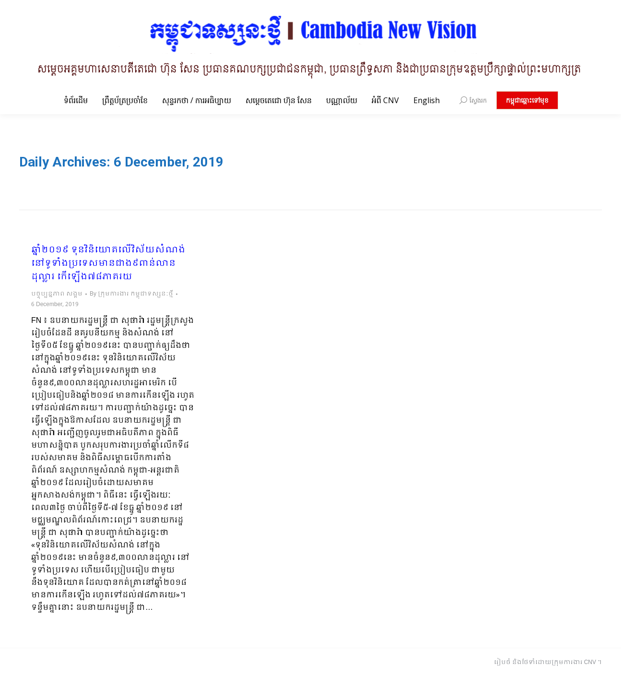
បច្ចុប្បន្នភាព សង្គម (56, 294)
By (131, 294)
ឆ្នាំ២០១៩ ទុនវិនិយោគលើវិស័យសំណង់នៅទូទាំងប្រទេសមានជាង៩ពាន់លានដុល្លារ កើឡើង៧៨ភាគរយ (108, 264)
